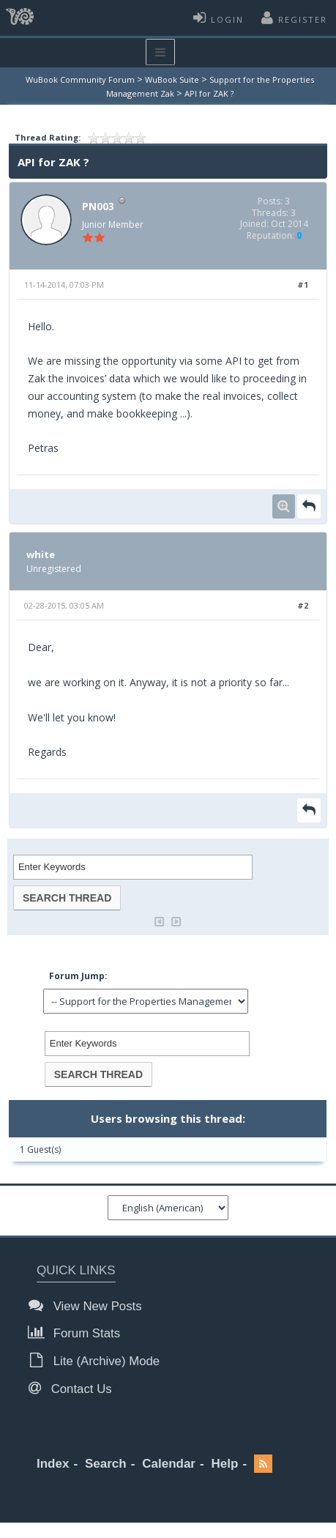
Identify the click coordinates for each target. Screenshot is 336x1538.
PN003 (98, 206)
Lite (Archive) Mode (98, 1360)
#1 (302, 284)
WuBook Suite (172, 79)
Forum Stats (78, 1332)
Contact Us (74, 1388)
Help (225, 1464)
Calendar (168, 1464)
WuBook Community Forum (80, 79)
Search (106, 1464)
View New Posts (89, 1305)
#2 (302, 605)
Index (53, 1464)
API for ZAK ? (209, 93)
